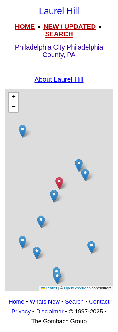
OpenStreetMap (77, 288)
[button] (91, 247)
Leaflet (49, 288)
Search (74, 301)
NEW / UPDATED (69, 26)
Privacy (21, 311)
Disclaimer (49, 311)
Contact (99, 301)
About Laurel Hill (58, 79)
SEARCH (59, 34)
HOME (25, 26)
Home (16, 301)
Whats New (45, 301)
